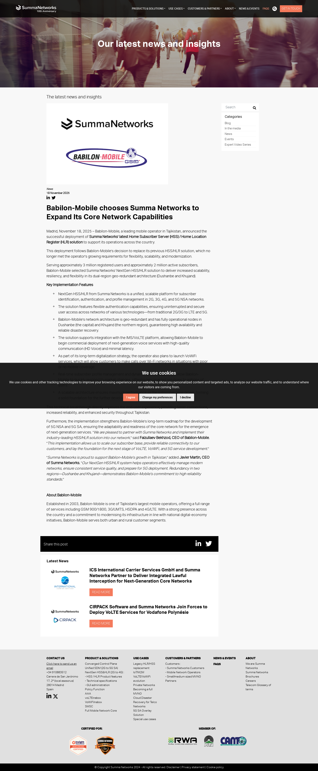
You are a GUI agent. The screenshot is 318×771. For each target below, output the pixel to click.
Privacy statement (193, 767)
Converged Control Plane (101, 663)
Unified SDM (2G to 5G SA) (101, 668)
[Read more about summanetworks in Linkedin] (49, 697)
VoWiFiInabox (93, 702)
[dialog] (310, 763)
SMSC (89, 706)
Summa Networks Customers (185, 668)
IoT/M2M (138, 672)
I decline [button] (185, 397)
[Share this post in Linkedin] (48, 198)
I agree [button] (130, 397)
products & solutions (147, 8)
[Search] (237, 107)
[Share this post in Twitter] (54, 198)
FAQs (266, 8)
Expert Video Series (238, 144)
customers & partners (204, 8)
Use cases (176, 8)
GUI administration (98, 685)
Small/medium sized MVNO (184, 676)
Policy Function (95, 689)
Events (229, 139)
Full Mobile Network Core (101, 710)
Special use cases (144, 719)
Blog (228, 123)
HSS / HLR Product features (104, 676)
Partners (170, 680)
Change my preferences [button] (157, 397)
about (229, 8)
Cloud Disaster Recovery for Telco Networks (145, 702)
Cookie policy (215, 767)
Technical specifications (102, 680)
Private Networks (144, 685)
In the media (233, 128)
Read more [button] (101, 592)
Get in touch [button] (291, 8)
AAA (88, 693)
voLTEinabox (93, 697)
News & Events (249, 8)
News (228, 134)
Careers (251, 680)
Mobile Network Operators (183, 672)
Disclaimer (173, 767)
